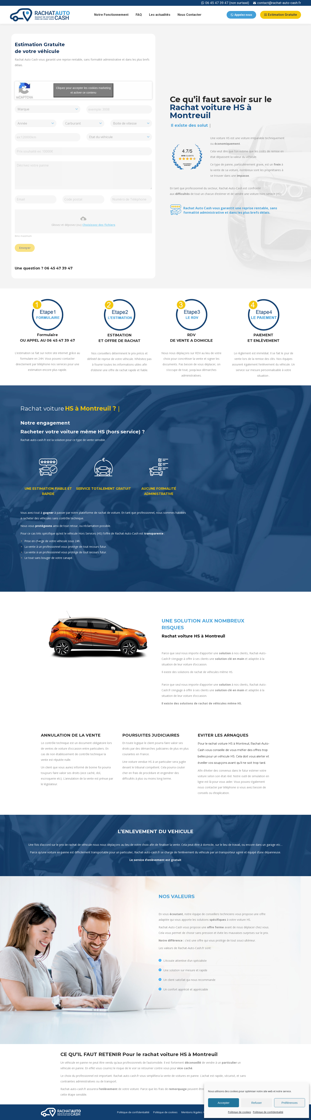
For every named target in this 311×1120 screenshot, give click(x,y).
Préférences (289, 1102)
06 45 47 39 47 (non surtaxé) (225, 3)
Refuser (256, 1102)
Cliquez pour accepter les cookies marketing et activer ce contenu (83, 90)
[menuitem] (111, 14)
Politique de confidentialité (268, 1112)
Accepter (223, 1102)
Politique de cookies (239, 1112)
